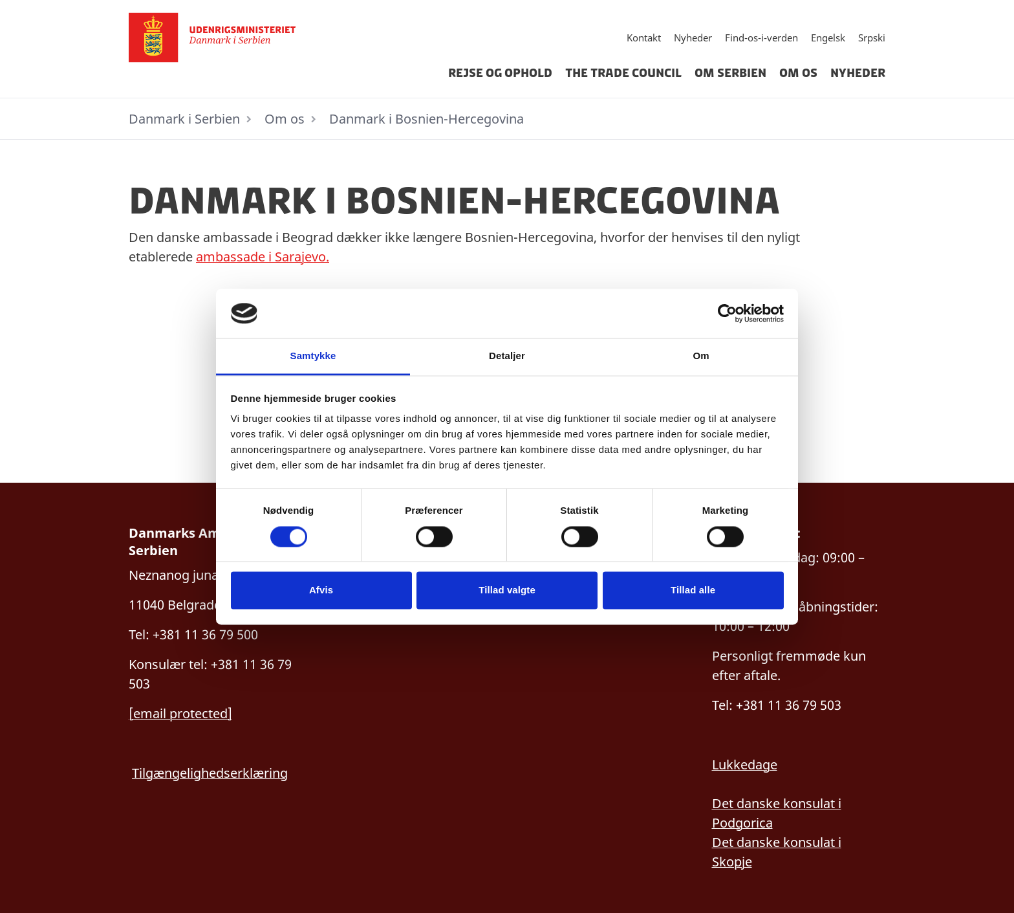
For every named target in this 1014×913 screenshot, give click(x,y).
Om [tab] (701, 356)
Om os (798, 73)
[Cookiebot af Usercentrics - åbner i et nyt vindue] (727, 313)
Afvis (321, 590)
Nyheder (693, 37)
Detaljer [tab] (507, 356)
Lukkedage (744, 764)
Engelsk (828, 37)
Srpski (871, 37)
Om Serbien (730, 73)
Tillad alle (693, 590)
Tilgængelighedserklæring (210, 773)
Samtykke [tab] (313, 356)
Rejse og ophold (500, 73)
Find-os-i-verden (761, 37)
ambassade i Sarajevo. (262, 256)
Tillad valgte (507, 590)
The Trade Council (623, 73)
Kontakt (644, 37)
